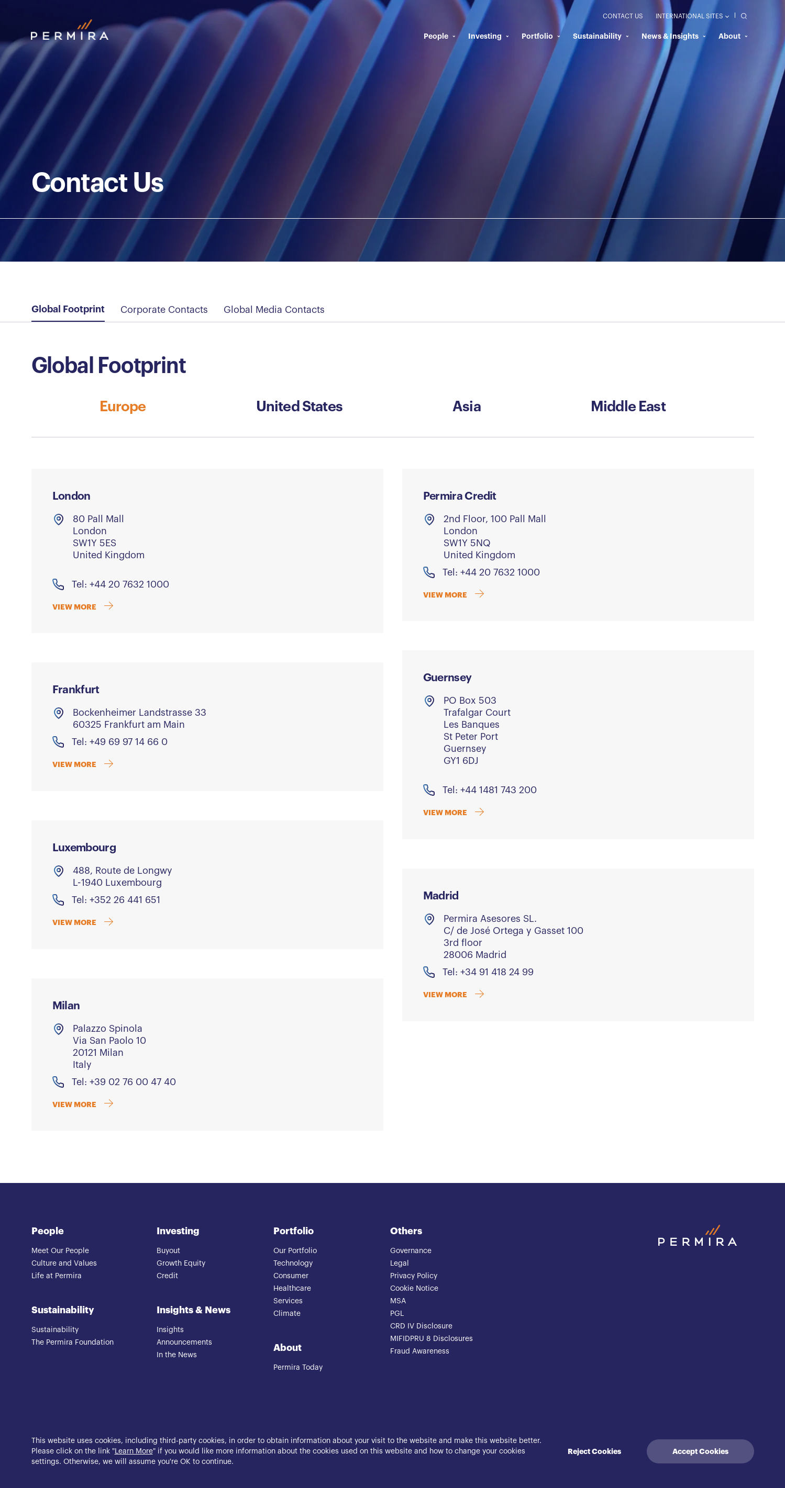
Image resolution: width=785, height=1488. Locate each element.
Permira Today (298, 1368)
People (440, 36)
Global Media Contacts (274, 309)
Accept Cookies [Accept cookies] (700, 1451)
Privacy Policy (413, 1276)
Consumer (290, 1276)
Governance (411, 1251)
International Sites (692, 17)
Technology (293, 1264)
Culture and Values (64, 1264)
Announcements (184, 1343)
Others (406, 1231)
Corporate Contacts (164, 309)
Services (288, 1301)
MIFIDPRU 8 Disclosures (431, 1339)
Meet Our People (60, 1251)
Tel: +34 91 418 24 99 (488, 972)
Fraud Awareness (419, 1352)
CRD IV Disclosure (421, 1327)
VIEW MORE (83, 608)
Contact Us (623, 17)
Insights (170, 1330)
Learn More (134, 1451)
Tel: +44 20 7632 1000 (120, 585)
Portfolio (541, 36)
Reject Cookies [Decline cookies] (594, 1451)
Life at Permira (56, 1276)
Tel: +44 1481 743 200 (490, 790)
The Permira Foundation (72, 1343)
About (733, 36)
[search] (741, 16)
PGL (397, 1314)
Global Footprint (68, 309)
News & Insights (674, 36)
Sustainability (601, 36)
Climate (287, 1314)
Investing (488, 36)
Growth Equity (181, 1264)
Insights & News (193, 1310)
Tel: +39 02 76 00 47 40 (124, 1082)
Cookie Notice (414, 1289)
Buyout (168, 1251)
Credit (167, 1276)
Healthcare (292, 1289)
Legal (399, 1264)
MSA (398, 1301)
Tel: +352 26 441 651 (116, 900)
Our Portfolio (295, 1251)
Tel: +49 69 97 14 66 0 (120, 742)
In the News (177, 1355)
